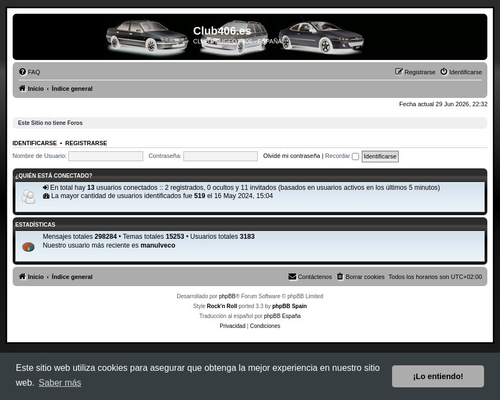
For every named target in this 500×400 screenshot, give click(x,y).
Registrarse (86, 143)
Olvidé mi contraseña (291, 155)
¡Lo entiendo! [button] (438, 376)
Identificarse (35, 143)
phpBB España (282, 316)
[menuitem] (29, 72)
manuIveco (157, 245)
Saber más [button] (60, 382)
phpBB (227, 296)
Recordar (341, 155)
